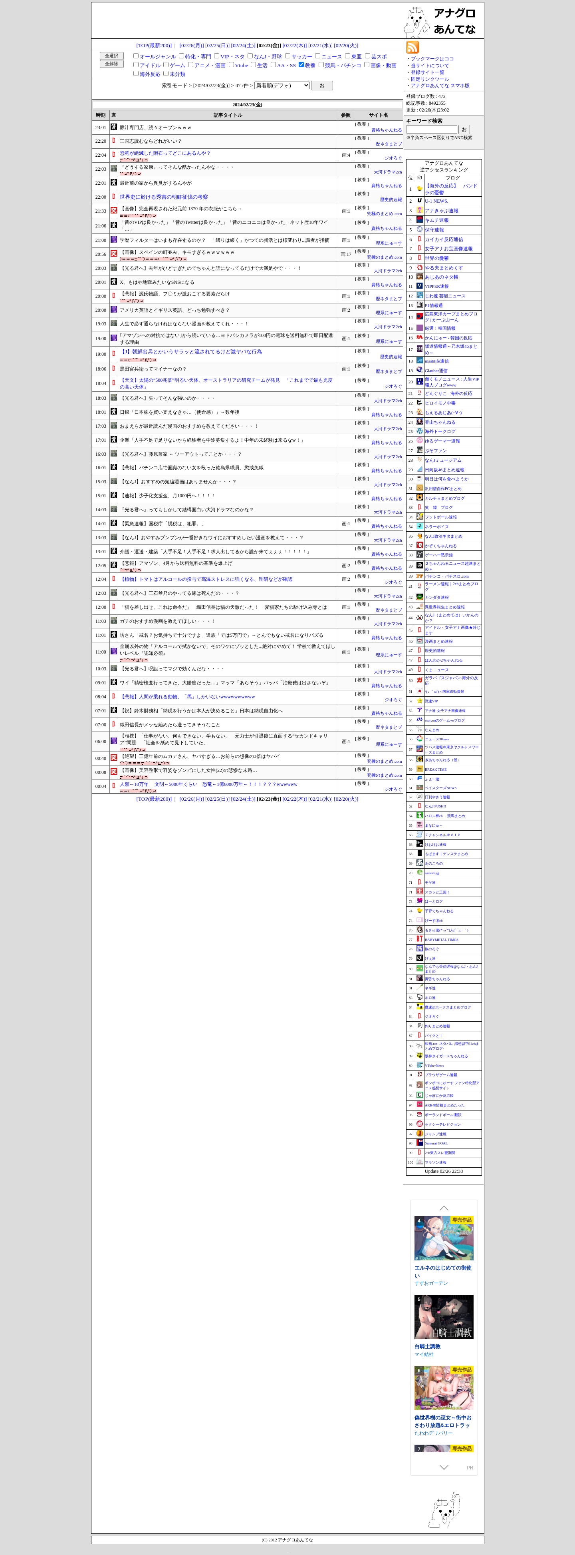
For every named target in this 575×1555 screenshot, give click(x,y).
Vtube (241, 65)
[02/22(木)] (294, 45)
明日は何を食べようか (447, 478)
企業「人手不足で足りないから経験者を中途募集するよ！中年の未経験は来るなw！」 (212, 440)
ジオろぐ (393, 158)
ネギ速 (430, 988)
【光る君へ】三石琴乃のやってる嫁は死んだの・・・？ (180, 593)
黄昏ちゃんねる (437, 979)
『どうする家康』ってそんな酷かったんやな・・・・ (177, 167)
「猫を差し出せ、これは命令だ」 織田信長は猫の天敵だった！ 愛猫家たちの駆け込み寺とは (223, 607)
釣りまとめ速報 (437, 1026)
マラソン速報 (435, 1162)
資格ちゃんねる (386, 130)
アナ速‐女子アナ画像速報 (445, 711)
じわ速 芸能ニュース (445, 295)
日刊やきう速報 (437, 797)
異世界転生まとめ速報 (445, 607)
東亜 (356, 57)
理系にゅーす (389, 243)
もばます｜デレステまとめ (446, 854)
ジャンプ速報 (435, 1134)
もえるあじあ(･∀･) (443, 412)
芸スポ (379, 57)
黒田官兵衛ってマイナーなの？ (153, 369)
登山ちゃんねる (440, 422)
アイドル (150, 65)
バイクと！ (434, 1036)
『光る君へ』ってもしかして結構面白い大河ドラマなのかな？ (187, 509)
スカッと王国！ (437, 892)
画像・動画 (384, 65)
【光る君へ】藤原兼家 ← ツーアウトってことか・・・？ (181, 454)
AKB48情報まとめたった (445, 1105)
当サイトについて (430, 65)
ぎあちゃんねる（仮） (443, 760)
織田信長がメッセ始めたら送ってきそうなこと (170, 725)
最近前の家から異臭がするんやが (156, 183)
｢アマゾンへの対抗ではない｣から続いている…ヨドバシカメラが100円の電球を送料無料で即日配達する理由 (226, 339)
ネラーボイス (437, 526)
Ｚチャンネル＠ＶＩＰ (443, 835)
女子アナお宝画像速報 (449, 248)
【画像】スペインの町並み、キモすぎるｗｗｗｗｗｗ (177, 252)
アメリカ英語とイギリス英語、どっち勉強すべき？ (175, 310)
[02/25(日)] (217, 45)
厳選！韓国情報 (440, 328)
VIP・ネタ (232, 57)
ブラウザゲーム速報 (441, 1075)
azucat (421, 1353)
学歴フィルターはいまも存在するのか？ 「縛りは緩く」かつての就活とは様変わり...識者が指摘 (224, 240)
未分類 (177, 74)
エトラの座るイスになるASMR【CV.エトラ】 (443, 1263)
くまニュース (437, 670)
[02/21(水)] (320, 45)
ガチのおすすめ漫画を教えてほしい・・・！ (168, 621)
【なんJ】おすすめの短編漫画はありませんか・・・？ (178, 481)
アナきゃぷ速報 (441, 210)
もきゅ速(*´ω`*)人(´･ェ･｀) (446, 930)
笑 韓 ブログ (439, 507)
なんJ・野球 (268, 57)
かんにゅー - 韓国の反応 (448, 337)
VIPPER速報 (437, 286)
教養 (310, 65)
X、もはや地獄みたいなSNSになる (157, 282)
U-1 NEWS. (436, 201)
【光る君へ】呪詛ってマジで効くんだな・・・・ (172, 669)
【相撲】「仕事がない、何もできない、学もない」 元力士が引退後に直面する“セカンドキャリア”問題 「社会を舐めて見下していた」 (224, 739)
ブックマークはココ (432, 59)
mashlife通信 (437, 361)
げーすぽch (434, 921)
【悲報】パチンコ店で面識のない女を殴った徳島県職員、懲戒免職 (192, 467)
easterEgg (432, 873)
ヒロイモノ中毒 (440, 403)
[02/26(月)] (192, 45)
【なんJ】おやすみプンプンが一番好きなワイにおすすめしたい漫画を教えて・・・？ (212, 537)
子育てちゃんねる (439, 911)
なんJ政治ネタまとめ (443, 536)
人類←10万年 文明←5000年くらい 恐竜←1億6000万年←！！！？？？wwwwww (208, 784)
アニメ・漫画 (210, 65)
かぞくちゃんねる (441, 546)
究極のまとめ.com (384, 213)
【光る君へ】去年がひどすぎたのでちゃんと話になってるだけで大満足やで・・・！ (211, 268)
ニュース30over (437, 739)
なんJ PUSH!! (435, 806)
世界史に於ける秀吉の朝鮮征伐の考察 (164, 197)
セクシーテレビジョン (443, 1124)
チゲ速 (430, 883)
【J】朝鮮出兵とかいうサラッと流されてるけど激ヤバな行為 (191, 352)
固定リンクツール (430, 79)
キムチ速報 (437, 220)
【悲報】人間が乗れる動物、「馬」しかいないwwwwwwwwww (187, 697)
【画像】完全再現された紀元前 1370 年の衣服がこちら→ (181, 208)
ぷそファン (436, 450)
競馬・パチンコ (343, 65)
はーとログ (434, 901)
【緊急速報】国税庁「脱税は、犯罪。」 (163, 523)
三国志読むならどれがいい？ (151, 141)
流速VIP (431, 701)
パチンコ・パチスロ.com (447, 576)
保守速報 (434, 230)
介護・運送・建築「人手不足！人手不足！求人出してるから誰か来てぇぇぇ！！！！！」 (215, 551)
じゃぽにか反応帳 (439, 1096)
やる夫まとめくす (444, 268)
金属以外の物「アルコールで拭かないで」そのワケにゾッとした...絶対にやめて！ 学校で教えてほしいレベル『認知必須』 (227, 650)
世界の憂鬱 (437, 258)
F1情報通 (434, 305)
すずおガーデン (431, 1432)
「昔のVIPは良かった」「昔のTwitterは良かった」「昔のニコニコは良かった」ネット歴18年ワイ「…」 (224, 225)
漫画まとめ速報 (439, 641)
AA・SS (286, 65)
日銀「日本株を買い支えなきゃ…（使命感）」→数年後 (180, 412)
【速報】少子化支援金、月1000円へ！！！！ (168, 495)
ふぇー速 (432, 779)
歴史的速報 (391, 199)
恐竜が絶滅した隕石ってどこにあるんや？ (165, 153)
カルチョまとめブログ (445, 498)
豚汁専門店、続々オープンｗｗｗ (156, 127)
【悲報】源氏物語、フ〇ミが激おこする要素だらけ (175, 294)
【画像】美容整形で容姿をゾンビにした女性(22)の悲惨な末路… (188, 770)
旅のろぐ (432, 949)
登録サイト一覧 (427, 72)
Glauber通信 (436, 370)
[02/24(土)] (243, 45)
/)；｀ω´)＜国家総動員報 (444, 692)
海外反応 (150, 74)
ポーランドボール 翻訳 (443, 1115)
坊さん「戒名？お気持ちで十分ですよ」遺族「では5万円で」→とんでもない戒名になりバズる (221, 635)
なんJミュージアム (443, 460)
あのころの (434, 863)
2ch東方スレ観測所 (440, 1153)
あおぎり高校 (428, 1274)
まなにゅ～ (434, 825)
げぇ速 (430, 959)
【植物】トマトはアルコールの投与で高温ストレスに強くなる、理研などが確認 (206, 579)
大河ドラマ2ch (388, 172)
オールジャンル (158, 57)
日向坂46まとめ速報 (444, 469)
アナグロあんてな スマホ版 (440, 85)
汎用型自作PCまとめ (443, 488)
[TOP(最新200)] (154, 45)
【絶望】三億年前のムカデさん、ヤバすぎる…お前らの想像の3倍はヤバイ (200, 756)
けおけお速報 (435, 845)
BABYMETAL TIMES (441, 940)
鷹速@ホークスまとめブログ (448, 1007)
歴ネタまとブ (389, 144)
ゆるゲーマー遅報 (442, 441)
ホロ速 (430, 998)
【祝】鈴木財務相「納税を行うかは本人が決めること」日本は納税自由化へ (201, 711)
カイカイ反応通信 (444, 239)
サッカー (301, 57)
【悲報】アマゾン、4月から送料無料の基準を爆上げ (176, 563)
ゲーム (177, 65)
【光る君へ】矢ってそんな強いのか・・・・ (168, 398)
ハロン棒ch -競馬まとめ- (446, 816)
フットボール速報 (441, 517)
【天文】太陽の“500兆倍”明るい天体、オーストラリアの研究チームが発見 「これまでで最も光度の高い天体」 (226, 383)
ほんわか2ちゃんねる (444, 660)
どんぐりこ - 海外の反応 (448, 393)
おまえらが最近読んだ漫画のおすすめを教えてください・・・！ (189, 426)
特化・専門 (198, 57)
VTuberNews (434, 1066)
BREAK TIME (436, 770)
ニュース (331, 57)
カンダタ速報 (437, 597)
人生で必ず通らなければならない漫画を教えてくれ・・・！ (184, 324)
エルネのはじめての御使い (443, 1420)
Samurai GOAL (436, 1143)
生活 (262, 65)
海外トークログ (440, 431)
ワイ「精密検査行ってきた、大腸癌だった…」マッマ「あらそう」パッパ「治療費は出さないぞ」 (225, 683)
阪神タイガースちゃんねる (446, 1056)
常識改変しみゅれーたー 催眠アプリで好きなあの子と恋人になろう (443, 1345)
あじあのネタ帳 (441, 277)
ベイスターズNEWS (441, 788)
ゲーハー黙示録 (439, 555)
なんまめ (432, 730)
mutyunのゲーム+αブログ (445, 720)
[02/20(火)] (346, 45)
